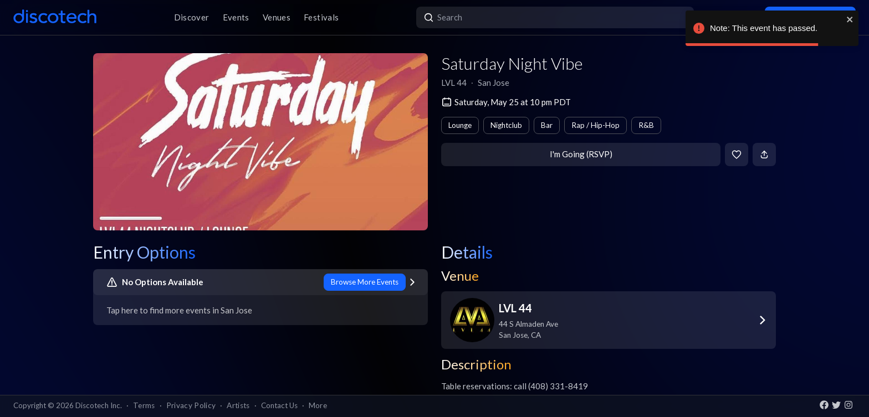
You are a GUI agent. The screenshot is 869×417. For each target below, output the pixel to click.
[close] (850, 19)
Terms (144, 405)
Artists (238, 405)
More (318, 405)
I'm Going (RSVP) (581, 154)
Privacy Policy (191, 405)
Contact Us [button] (279, 405)
